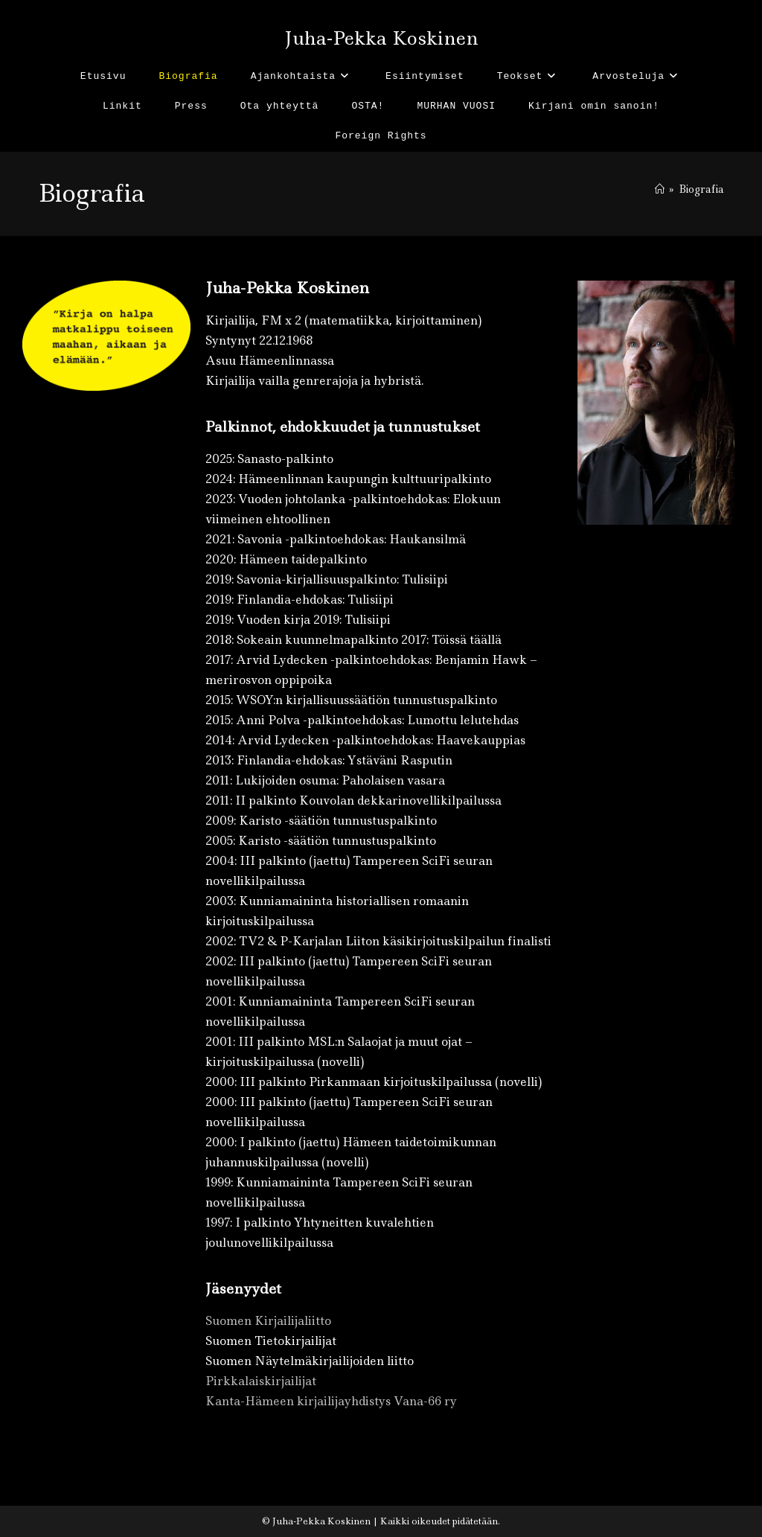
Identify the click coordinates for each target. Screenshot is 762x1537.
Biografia (701, 189)
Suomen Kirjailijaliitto (268, 1321)
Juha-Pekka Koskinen (381, 38)
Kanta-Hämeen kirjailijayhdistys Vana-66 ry (331, 1401)
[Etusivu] (660, 189)
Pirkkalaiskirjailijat (260, 1381)
